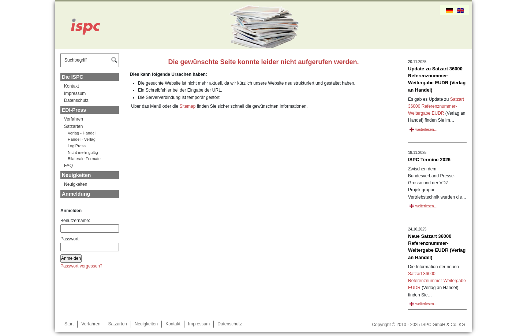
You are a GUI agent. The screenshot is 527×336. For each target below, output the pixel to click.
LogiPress (77, 146)
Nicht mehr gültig (83, 152)
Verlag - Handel (82, 133)
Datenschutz (76, 100)
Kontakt (71, 86)
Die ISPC (72, 77)
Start (69, 323)
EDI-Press (74, 110)
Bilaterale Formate (84, 158)
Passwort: (89, 243)
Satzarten (73, 126)
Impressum (75, 93)
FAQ (68, 165)
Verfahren (73, 119)
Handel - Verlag (82, 139)
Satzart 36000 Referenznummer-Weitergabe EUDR (436, 106)
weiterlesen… (426, 130)
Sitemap (187, 106)
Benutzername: (89, 225)
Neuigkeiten (76, 175)
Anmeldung (76, 194)
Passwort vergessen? (81, 266)
